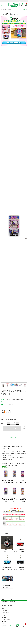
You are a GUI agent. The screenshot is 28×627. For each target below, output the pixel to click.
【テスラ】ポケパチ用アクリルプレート (14, 499)
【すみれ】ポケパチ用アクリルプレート (6, 499)
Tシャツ (4, 614)
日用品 (3, 608)
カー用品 (4, 621)
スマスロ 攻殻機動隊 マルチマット (6, 586)
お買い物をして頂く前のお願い (9, 601)
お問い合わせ (14, 437)
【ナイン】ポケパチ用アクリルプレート (22, 499)
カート (26, 4)
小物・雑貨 (4, 610)
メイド (13, 412)
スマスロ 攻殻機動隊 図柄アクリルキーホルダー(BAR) (20, 568)
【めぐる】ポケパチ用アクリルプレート (22, 482)
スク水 (7, 412)
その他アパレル (5, 616)
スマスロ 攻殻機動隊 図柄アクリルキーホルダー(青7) (7, 568)
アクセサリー (5, 617)
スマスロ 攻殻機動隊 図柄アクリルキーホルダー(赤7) (20, 550)
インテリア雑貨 (5, 612)
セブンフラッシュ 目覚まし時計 (7, 550)
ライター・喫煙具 (6, 619)
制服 (3, 412)
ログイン (22, 4)
